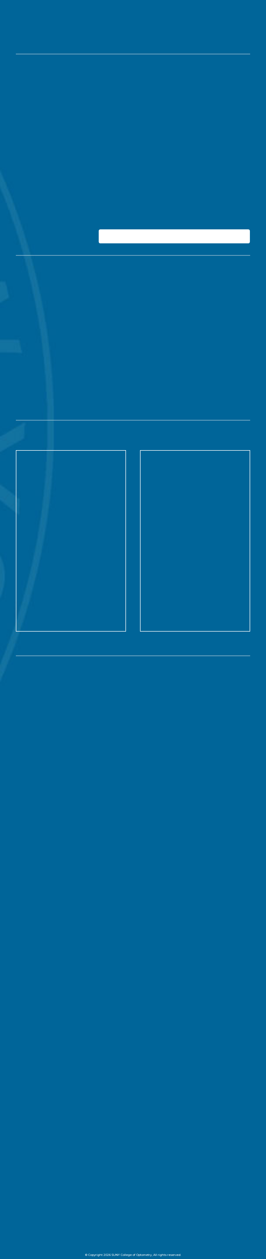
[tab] (174, 236)
